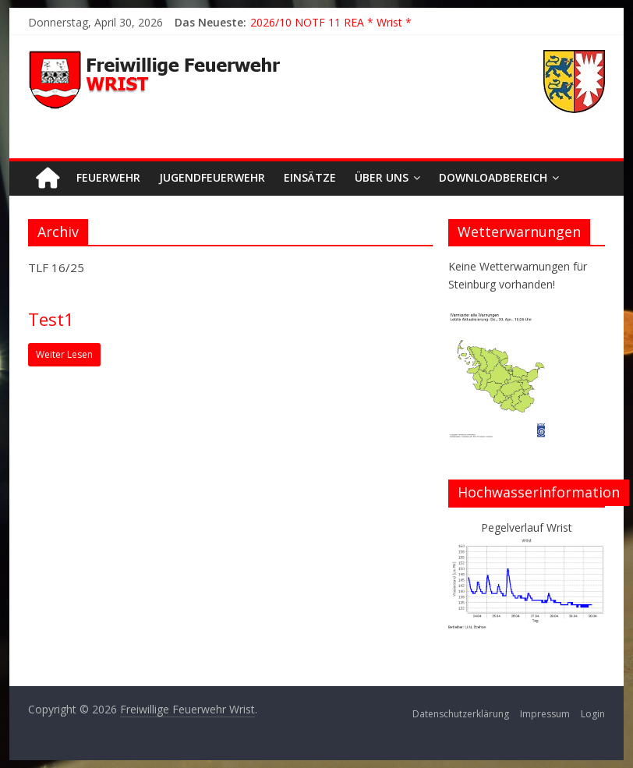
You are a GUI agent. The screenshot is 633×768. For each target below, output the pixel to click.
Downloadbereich (493, 177)
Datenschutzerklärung (460, 713)
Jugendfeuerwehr (212, 177)
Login (593, 713)
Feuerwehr (108, 177)
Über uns (381, 177)
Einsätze (310, 177)
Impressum (545, 713)
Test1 (51, 319)
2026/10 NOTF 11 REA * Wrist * (331, 22)
